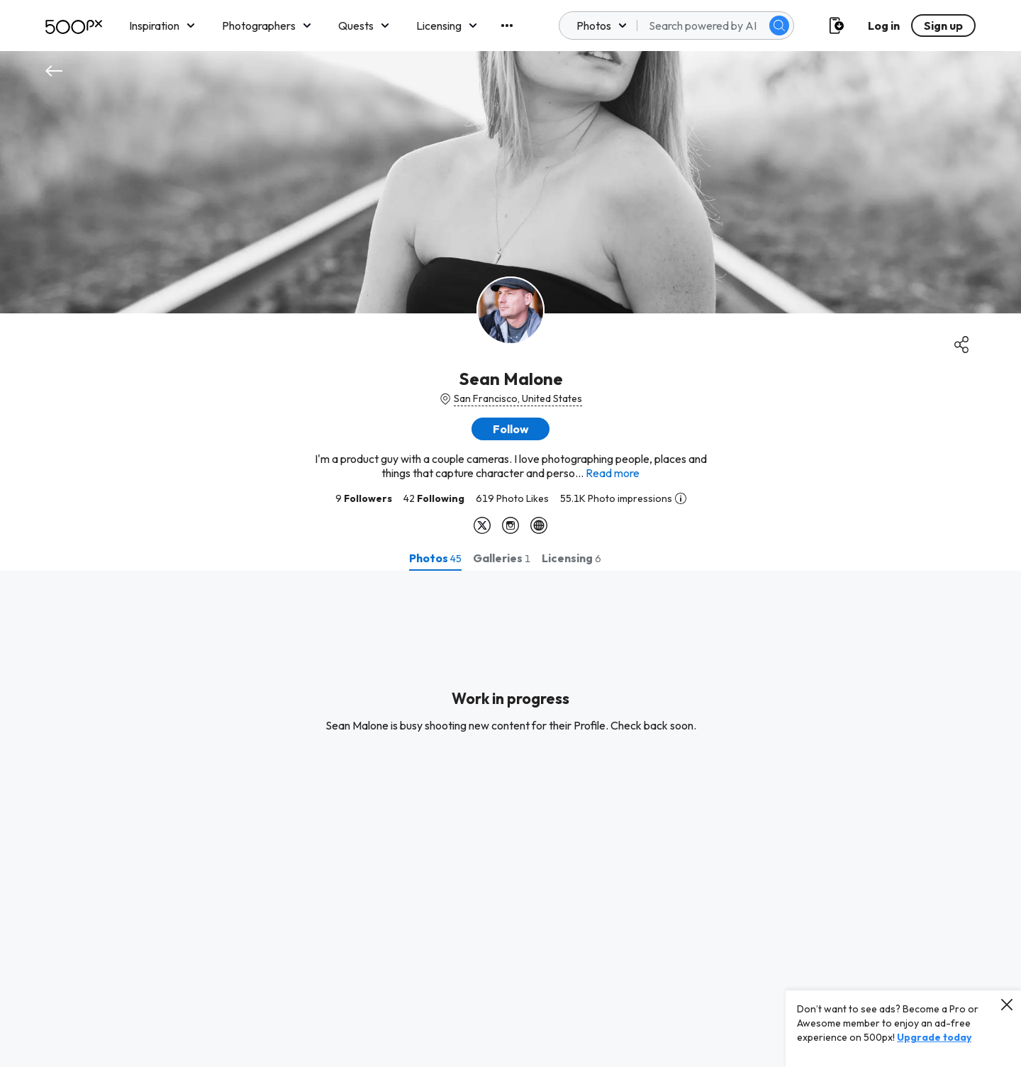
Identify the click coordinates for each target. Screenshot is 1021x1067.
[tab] (435, 558)
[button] (510, 429)
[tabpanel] (510, 819)
